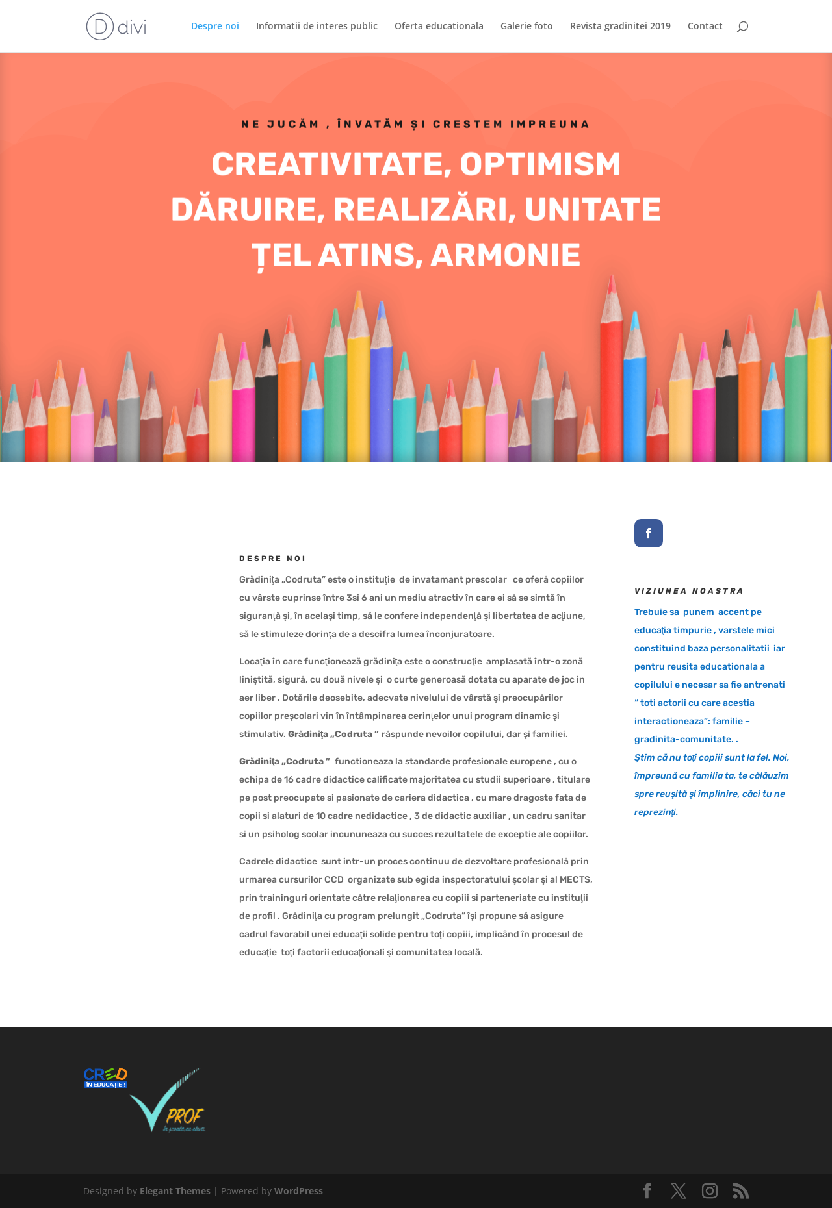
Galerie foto (526, 26)
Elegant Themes (175, 1191)
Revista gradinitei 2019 (620, 26)
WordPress (298, 1191)
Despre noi (215, 26)
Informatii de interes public (317, 26)
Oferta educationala (439, 26)
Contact (705, 26)
